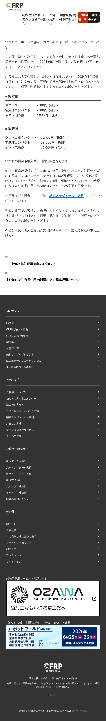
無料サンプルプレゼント (20, 353)
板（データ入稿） (16, 458)
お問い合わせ (94, 17)
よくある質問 (13, 433)
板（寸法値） (13, 476)
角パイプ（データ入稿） (20, 470)
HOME (10, 322)
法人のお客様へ (15, 402)
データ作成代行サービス (20, 427)
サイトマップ (13, 556)
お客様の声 (12, 347)
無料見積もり (83, 17)
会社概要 (11, 526)
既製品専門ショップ (71, 19)
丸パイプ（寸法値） (17, 483)
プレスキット (13, 550)
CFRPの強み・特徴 (17, 328)
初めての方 (25, 19)
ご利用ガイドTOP (16, 390)
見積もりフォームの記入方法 (22, 408)
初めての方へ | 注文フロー (21, 396)
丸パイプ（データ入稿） (20, 464)
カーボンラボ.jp (79, 705)
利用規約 (11, 544)
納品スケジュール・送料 (66, 195)
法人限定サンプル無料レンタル (23, 359)
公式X (53, 689)
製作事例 (11, 341)
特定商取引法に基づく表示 (21, 532)
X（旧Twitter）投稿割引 (19, 365)
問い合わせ (12, 520)
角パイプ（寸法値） (17, 489)
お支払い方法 (13, 421)
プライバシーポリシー (18, 538)
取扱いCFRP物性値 (17, 334)
